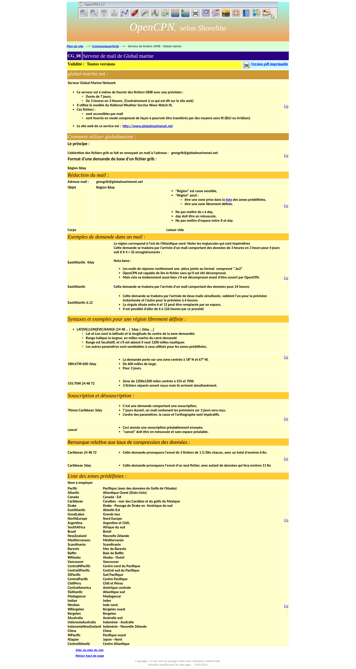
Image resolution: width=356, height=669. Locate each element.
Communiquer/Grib (105, 46)
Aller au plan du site (89, 650)
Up (286, 106)
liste (229, 199)
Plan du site (75, 46)
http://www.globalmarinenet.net (148, 126)
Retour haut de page (89, 655)
